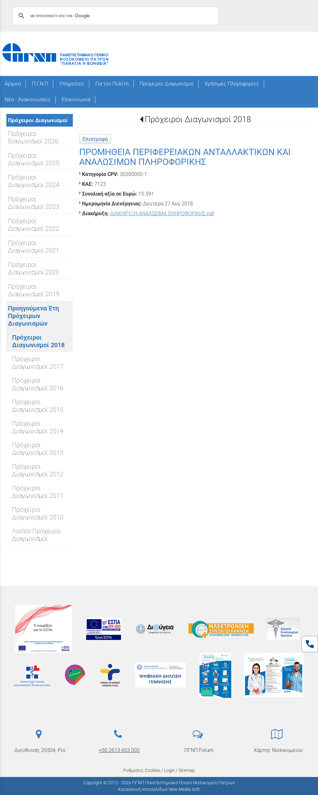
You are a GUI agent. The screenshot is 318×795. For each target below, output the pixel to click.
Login (169, 770)
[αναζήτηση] (114, 16)
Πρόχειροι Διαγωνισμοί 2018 (198, 119)
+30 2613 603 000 (119, 750)
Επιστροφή (95, 139)
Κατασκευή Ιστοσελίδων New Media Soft (159, 789)
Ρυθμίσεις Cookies (141, 770)
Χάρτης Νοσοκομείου (278, 750)
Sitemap (187, 770)
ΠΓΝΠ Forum (198, 750)
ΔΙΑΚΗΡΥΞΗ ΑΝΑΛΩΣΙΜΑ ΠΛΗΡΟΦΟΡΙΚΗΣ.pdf (162, 213)
